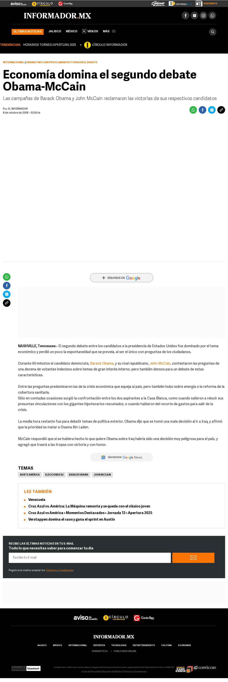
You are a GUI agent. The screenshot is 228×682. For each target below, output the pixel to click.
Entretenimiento (144, 645)
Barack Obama (102, 364)
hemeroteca (100, 651)
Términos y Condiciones (60, 570)
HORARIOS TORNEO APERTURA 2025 (49, 45)
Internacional (13, 62)
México (71, 31)
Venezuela (36, 500)
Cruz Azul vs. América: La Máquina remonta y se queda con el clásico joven (89, 506)
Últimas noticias (28, 31)
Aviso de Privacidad (91, 672)
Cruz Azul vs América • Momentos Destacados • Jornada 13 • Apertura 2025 (90, 513)
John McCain (160, 364)
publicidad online (125, 651)
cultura (166, 645)
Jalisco (54, 31)
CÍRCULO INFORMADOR (109, 45)
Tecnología (118, 645)
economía (184, 645)
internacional (77, 645)
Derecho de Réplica (112, 672)
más (109, 31)
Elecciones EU (54, 475)
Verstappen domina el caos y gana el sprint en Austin (71, 520)
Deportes (99, 645)
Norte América (30, 475)
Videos (90, 31)
